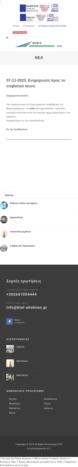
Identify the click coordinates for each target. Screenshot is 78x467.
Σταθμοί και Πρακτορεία (22, 246)
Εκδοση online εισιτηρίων (23, 203)
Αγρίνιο (20, 346)
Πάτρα (47, 403)
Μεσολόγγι (22, 361)
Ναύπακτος (22, 375)
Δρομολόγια (16, 217)
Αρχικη (15, 26)
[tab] (9, 195)
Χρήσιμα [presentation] (9, 195)
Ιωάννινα (48, 408)
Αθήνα (12, 413)
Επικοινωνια (29, 26)
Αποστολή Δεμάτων (20, 231)
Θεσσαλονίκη (50, 399)
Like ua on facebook (10, 321)
